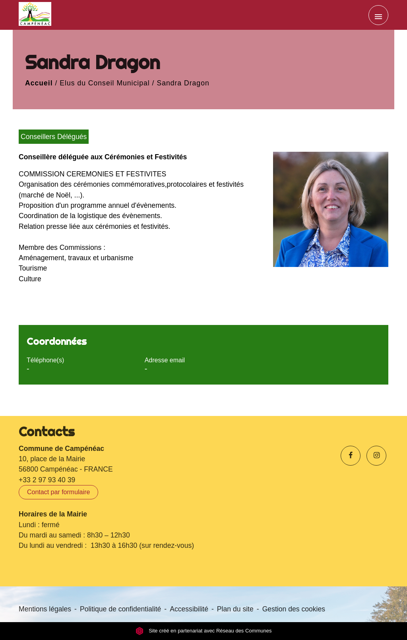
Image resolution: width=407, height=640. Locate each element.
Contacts (47, 431)
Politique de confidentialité (120, 609)
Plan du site (235, 609)
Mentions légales (45, 609)
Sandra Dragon (183, 83)
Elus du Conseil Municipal (104, 83)
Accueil (39, 83)
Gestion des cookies (293, 609)
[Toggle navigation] (378, 15)
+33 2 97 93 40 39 (47, 480)
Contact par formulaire (58, 492)
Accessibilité (189, 609)
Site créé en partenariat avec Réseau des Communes (204, 631)
